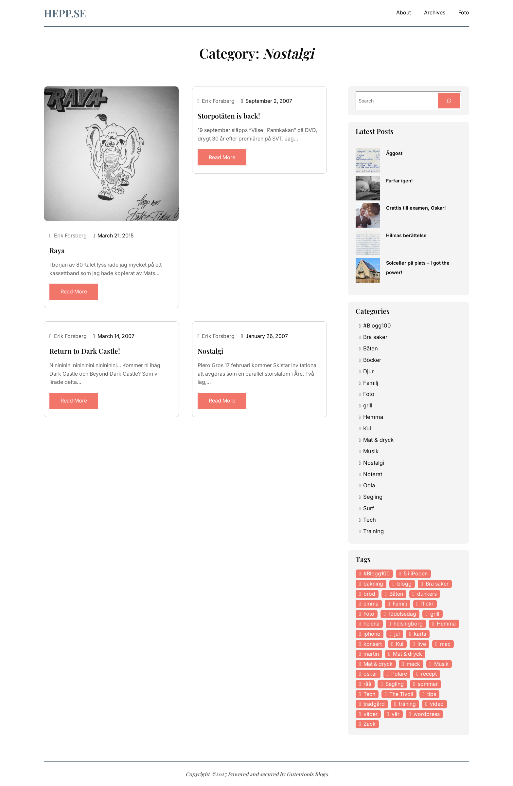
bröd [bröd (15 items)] (369, 593)
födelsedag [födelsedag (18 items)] (402, 613)
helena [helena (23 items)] (371, 623)
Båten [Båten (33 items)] (396, 593)
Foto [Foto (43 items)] (368, 613)
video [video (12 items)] (437, 704)
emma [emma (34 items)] (371, 603)
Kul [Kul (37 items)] (399, 644)
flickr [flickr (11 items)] (427, 603)
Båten (370, 348)
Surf (368, 508)
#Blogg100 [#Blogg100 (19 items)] (376, 573)
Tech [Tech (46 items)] (369, 694)
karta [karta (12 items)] (420, 633)
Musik (371, 451)
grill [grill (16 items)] (434, 613)
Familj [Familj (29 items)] (400, 603)
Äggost (394, 153)
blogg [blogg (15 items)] (404, 583)
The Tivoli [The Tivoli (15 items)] (401, 694)
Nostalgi (210, 351)
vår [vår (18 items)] (395, 714)
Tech (369, 519)
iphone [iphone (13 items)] (371, 633)
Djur (368, 371)
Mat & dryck (378, 440)
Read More (74, 291)
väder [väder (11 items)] (370, 714)
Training (373, 531)
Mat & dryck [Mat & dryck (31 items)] (378, 664)
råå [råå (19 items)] (367, 684)
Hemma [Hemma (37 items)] (446, 623)
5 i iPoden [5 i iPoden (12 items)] (416, 573)
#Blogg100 (377, 325)
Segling (372, 497)
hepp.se (65, 13)
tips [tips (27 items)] (431, 694)
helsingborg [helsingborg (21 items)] (408, 623)
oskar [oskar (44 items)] (370, 673)
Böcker (372, 360)
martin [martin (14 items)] (371, 653)
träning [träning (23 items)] (407, 704)
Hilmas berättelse (406, 235)
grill (367, 405)
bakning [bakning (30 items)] (373, 583)
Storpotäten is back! (229, 116)
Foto (368, 394)
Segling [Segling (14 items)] (394, 684)
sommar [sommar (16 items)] (428, 684)
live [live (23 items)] (421, 644)
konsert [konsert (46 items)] (372, 644)
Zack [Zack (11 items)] (369, 723)
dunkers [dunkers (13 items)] (427, 593)
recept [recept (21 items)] (429, 673)
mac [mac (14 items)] (445, 644)
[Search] (449, 100)
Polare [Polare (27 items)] (399, 673)
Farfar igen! (399, 180)
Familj (370, 383)
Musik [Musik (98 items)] (441, 664)
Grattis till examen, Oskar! (416, 208)
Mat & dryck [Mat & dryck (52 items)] (407, 653)
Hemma (373, 417)
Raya (57, 250)
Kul (367, 428)
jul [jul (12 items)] (397, 633)
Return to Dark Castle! (84, 351)
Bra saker (375, 337)
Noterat (372, 474)
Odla (369, 485)
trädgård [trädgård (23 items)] (374, 704)
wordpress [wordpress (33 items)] (427, 714)
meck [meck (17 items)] (413, 664)
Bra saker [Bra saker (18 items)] (437, 583)
